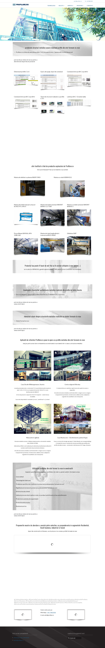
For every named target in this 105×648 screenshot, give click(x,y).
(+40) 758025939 (51, 612)
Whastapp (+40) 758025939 (21, 637)
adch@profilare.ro (19, 640)
